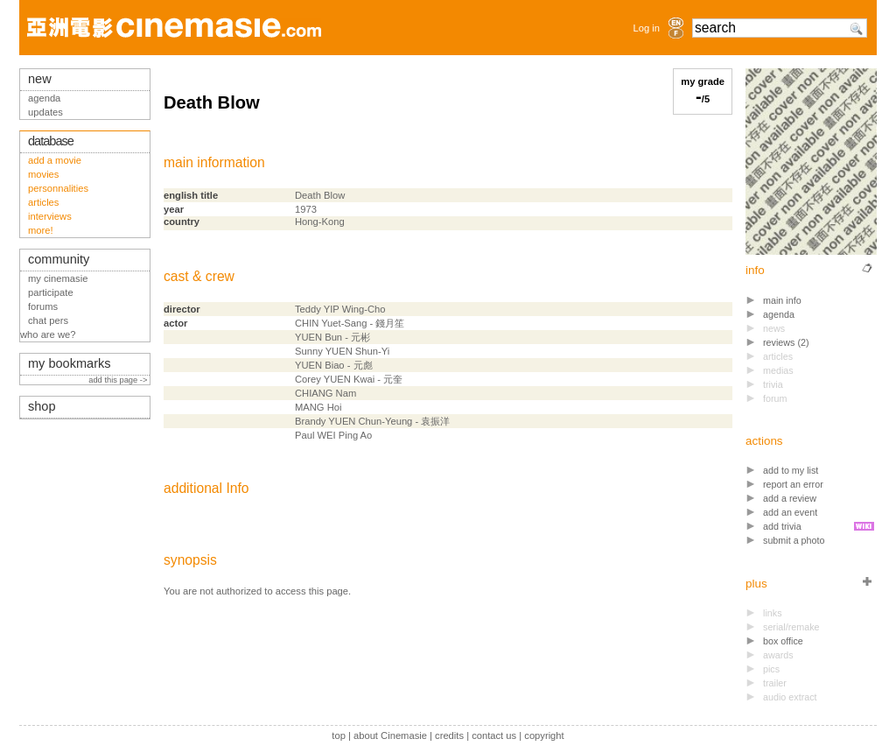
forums (43, 306)
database (51, 141)
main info (782, 300)
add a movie (54, 160)
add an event (790, 512)
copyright (544, 735)
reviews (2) (786, 342)
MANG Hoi (318, 407)
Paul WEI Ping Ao (333, 435)
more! (40, 230)
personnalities (58, 188)
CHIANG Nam (325, 393)
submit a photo (794, 540)
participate (51, 292)
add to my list (790, 470)
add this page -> (119, 380)
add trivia (782, 526)
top (339, 735)
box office (783, 641)
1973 (306, 209)
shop (42, 406)
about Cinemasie (390, 735)
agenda (778, 314)
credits (449, 735)
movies (43, 174)
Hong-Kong (320, 221)
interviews (50, 216)
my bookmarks (69, 363)
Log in (647, 28)
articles (43, 202)
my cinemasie (58, 278)
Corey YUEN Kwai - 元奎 (348, 379)
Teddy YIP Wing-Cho (340, 309)
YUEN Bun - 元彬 (332, 337)
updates (45, 112)
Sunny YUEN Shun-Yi (342, 351)
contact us (494, 735)
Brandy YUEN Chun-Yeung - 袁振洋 (372, 421)
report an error (793, 484)
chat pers (48, 320)
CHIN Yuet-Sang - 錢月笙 (349, 323)
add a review (789, 498)
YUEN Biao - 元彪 (334, 365)
